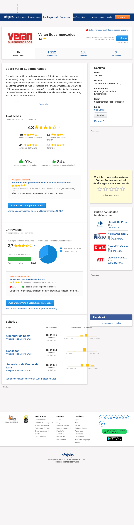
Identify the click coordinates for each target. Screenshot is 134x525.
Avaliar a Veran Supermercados (27, 205)
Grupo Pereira (115, 239)
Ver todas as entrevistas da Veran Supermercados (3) (31, 308)
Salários (76, 17)
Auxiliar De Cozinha (118, 234)
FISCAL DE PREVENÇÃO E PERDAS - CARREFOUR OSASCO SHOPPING (118, 222)
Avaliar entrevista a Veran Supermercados (30, 303)
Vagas (77, 425)
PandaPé (60, 431)
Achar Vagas (21, 17)
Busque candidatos (64, 428)
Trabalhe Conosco (42, 425)
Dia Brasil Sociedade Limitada (116, 251)
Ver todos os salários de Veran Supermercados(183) (31, 379)
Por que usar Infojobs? (44, 422)
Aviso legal (61, 434)
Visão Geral (18, 53)
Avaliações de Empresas (57, 17)
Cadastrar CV (123, 17)
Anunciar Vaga (98, 17)
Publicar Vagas (34, 17)
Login (109, 17)
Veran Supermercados (111, 323)
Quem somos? (41, 420)
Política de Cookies (42, 428)
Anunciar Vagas (63, 425)
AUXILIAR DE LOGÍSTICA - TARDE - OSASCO (118, 245)
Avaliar (100, 115)
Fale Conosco (40, 437)
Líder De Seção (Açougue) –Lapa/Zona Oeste (118, 257)
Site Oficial (99, 110)
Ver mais (45, 104)
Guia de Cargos (81, 428)
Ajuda (59, 420)
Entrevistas (115, 53)
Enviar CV (100, 121)
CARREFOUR (114, 227)
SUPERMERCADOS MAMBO (116, 263)
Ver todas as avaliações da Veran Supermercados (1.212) (35, 211)
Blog (83, 17)
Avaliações (51, 53)
